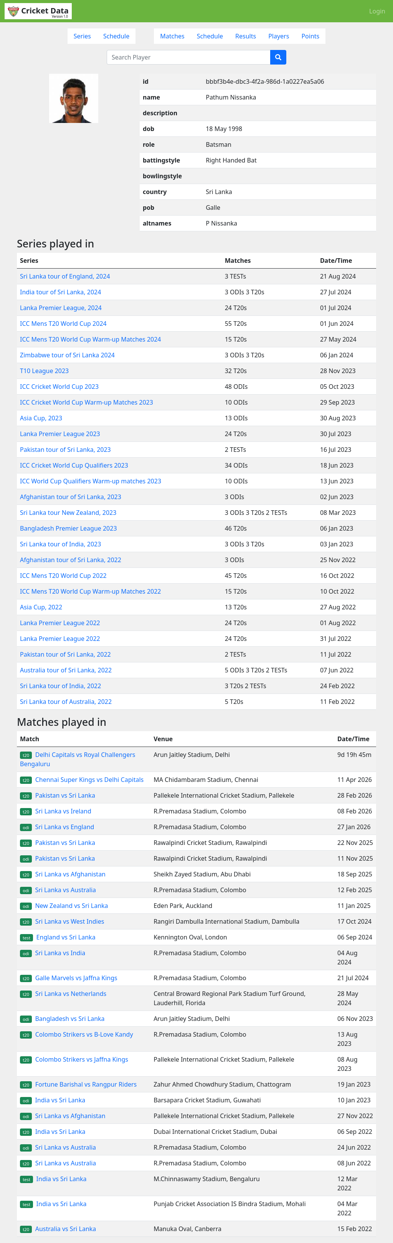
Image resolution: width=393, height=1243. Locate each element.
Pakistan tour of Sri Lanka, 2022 (65, 654)
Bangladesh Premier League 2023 (68, 528)
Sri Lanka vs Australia (58, 890)
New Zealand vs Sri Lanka (64, 905)
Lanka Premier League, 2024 (61, 308)
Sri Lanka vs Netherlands (63, 993)
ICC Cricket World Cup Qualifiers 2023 (74, 465)
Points (310, 36)
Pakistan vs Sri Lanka (57, 795)
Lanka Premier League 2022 (60, 623)
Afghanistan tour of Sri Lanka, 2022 (70, 560)
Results (245, 36)
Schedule (116, 36)
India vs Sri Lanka (52, 1100)
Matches (172, 36)
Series (82, 36)
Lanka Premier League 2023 (60, 434)
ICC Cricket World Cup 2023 (59, 386)
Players (278, 36)
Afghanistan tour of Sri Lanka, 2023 (70, 497)
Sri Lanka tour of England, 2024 (65, 276)
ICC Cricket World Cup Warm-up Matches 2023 (86, 402)
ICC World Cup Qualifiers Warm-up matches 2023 (90, 481)
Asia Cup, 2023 (41, 418)
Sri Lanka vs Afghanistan (63, 874)
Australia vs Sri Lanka (58, 1229)
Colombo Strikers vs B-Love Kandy (76, 1034)
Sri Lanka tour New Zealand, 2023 (68, 512)
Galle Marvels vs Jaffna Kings (68, 978)
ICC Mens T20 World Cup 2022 (63, 575)
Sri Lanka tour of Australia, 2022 (66, 701)
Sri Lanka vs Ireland (55, 811)
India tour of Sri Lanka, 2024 (60, 292)
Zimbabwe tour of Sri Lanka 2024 (67, 355)
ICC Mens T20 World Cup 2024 (63, 323)
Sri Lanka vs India (52, 953)
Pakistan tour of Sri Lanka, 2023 (65, 449)
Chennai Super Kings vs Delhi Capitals (82, 779)
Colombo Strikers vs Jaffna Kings (74, 1059)
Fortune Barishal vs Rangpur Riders (78, 1084)
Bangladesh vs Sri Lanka (62, 1018)
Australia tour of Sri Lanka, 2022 (66, 670)
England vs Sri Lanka (58, 937)
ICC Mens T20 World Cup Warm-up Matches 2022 (90, 591)
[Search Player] (189, 57)
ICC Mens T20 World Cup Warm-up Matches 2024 (90, 339)
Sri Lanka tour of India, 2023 (60, 544)
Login (377, 11)
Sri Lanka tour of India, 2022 (60, 686)
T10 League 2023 (44, 371)
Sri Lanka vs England (57, 827)
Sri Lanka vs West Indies (62, 921)
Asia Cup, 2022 (41, 607)
